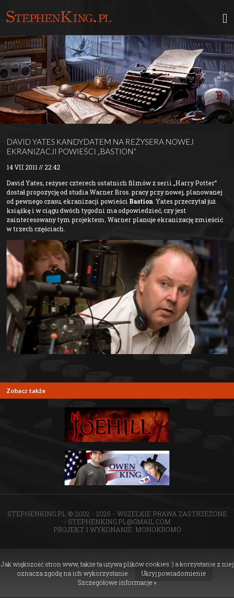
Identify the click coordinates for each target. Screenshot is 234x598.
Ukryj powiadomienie (173, 573)
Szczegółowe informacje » (117, 582)
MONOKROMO (158, 529)
